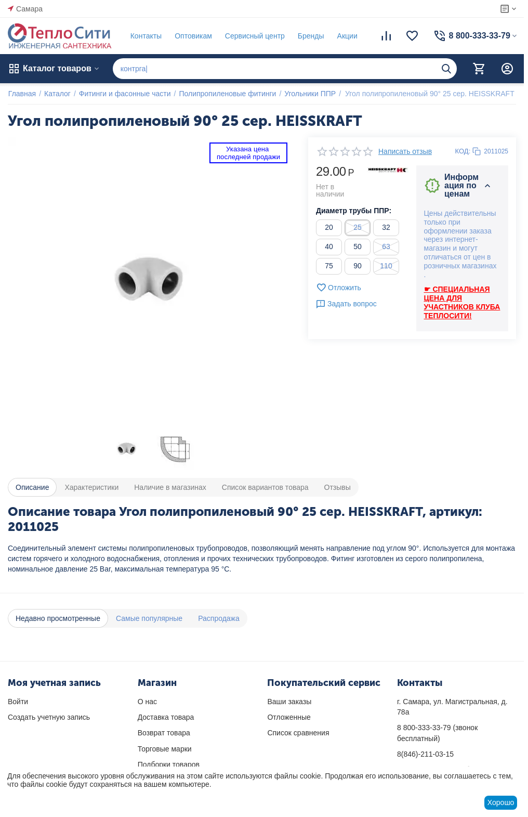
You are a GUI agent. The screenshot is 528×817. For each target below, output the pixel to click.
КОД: (463, 151)
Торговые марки (165, 749)
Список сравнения (298, 733)
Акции (347, 36)
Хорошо (500, 802)
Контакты (145, 36)
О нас (147, 701)
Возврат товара (164, 733)
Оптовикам (193, 36)
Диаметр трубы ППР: (353, 210)
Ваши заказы (289, 701)
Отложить (338, 287)
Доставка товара (166, 717)
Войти (18, 701)
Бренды (310, 36)
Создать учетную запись (49, 717)
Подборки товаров (169, 764)
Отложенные (288, 717)
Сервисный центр (254, 36)
